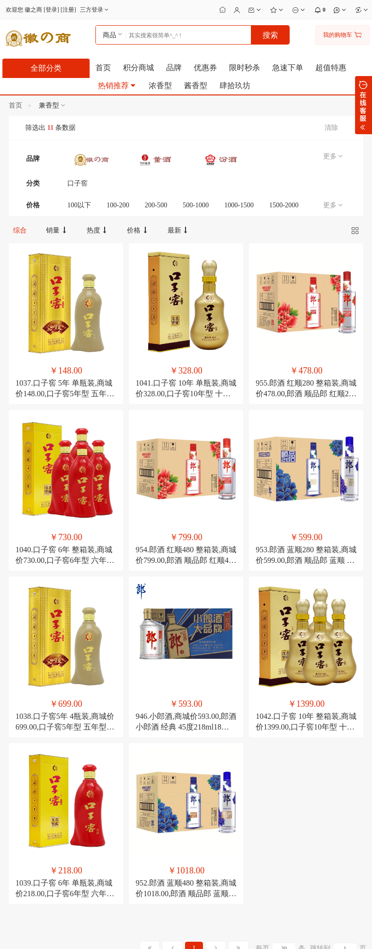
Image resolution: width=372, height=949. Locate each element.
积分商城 (138, 67)
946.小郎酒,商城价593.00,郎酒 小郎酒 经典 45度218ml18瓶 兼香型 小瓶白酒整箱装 (186, 558)
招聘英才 (17, 811)
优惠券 (205, 67)
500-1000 (196, 205)
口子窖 (77, 183)
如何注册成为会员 (89, 786)
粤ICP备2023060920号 (158, 934)
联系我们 (17, 798)
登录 (51, 9)
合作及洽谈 (19, 823)
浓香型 (160, 85)
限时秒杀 (244, 67)
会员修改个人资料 (212, 798)
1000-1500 (239, 205)
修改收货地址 (206, 811)
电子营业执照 (297, 934)
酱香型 (195, 85)
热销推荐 (117, 85)
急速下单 (287, 67)
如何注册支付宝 (148, 835)
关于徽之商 (19, 786)
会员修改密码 (206, 786)
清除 (331, 127)
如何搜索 (78, 811)
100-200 (118, 205)
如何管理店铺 (206, 823)
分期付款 (139, 786)
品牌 (174, 67)
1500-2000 (284, 205)
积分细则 (78, 798)
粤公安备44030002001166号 (233, 934)
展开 (363, 105)
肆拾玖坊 (234, 85)
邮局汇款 (139, 798)
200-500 (156, 205)
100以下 (79, 205)
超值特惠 (330, 67)
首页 (103, 67)
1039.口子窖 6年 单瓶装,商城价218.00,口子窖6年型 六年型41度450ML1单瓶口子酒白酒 (65, 669)
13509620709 (284, 772)
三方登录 (95, 9)
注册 (68, 9)
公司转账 (139, 823)
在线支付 (139, 811)
